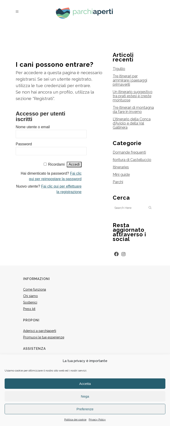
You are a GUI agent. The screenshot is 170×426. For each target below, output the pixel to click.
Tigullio (119, 69)
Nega (85, 396)
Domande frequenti (129, 152)
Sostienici (30, 302)
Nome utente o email (33, 127)
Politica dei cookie (75, 419)
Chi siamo (30, 296)
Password (24, 144)
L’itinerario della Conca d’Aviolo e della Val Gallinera (132, 123)
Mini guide (121, 174)
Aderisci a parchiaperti (39, 331)
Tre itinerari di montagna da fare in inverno (133, 109)
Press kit (29, 309)
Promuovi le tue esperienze (43, 337)
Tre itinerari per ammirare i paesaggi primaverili (130, 80)
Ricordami (56, 164)
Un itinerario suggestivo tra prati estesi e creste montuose (132, 96)
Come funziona (34, 289)
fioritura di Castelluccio (132, 160)
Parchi (118, 182)
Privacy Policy (97, 419)
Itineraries (121, 167)
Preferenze (84, 409)
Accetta (85, 384)
